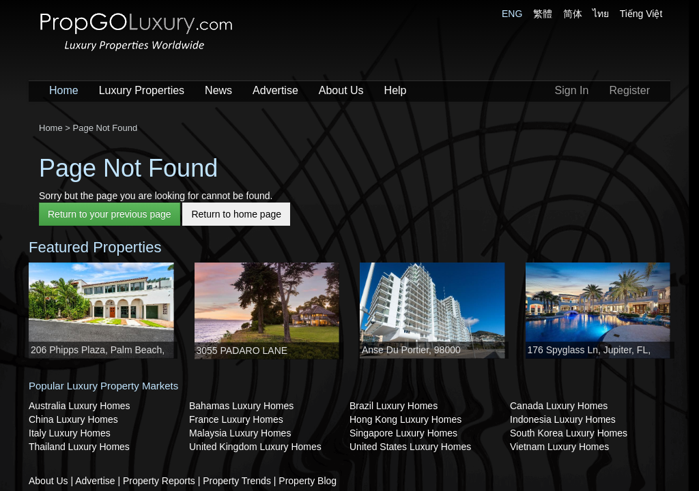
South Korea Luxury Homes (568, 433)
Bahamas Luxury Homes (241, 405)
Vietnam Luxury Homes (559, 446)
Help (395, 90)
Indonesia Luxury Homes (563, 419)
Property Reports (159, 480)
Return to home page (236, 214)
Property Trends (237, 480)
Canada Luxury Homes (559, 405)
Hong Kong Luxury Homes (405, 419)
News (218, 90)
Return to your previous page (109, 214)
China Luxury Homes (73, 419)
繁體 (542, 13)
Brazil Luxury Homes (394, 405)
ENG (512, 13)
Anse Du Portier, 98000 (411, 349)
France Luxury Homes (236, 419)
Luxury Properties (141, 90)
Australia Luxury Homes (79, 405)
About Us (341, 90)
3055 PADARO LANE (242, 350)
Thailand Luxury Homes (79, 446)
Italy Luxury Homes (70, 433)
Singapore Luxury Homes (403, 433)
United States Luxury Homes (410, 446)
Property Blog (308, 480)
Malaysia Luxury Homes (240, 433)
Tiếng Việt (641, 13)
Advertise (275, 90)
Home (64, 90)
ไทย (601, 13)
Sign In (572, 90)
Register (629, 90)
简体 (572, 13)
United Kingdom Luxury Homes (255, 446)
